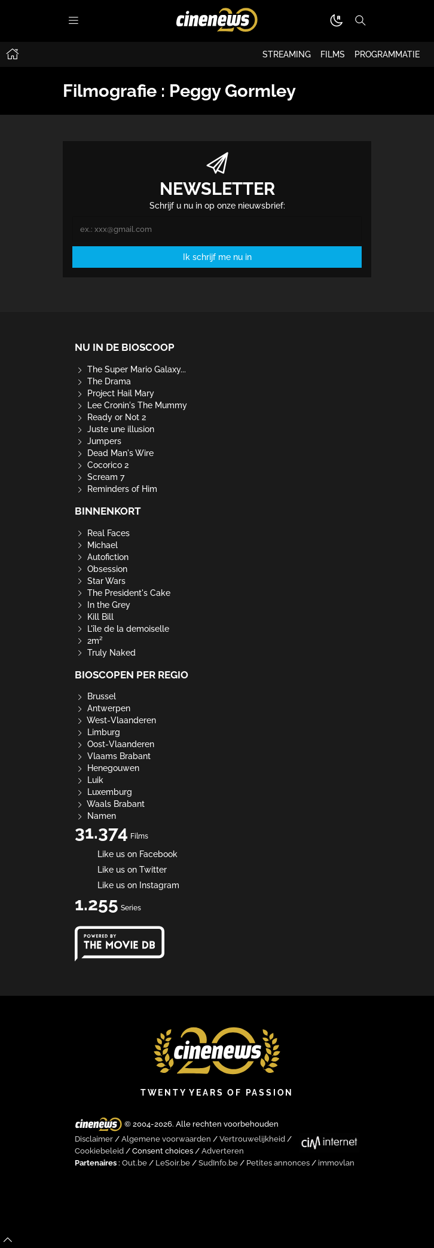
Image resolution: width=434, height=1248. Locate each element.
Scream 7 (99, 477)
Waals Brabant (110, 804)
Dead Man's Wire (114, 453)
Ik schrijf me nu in (217, 257)
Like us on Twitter (121, 869)
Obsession (101, 569)
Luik (89, 780)
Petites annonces (278, 1162)
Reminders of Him (116, 489)
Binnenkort (108, 511)
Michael (96, 545)
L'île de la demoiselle (122, 629)
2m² (89, 641)
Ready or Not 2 (110, 417)
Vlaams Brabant (113, 756)
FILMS (332, 54)
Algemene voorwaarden (166, 1138)
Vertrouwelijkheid (252, 1138)
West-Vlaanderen (115, 720)
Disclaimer (94, 1138)
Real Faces (102, 533)
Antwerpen (102, 708)
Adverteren (222, 1150)
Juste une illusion (114, 429)
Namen (95, 816)
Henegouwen (107, 768)
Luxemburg (103, 792)
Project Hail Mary (114, 393)
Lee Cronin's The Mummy (131, 405)
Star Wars (100, 581)
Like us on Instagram (127, 885)
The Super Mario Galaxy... (130, 369)
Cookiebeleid (99, 1150)
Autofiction (102, 557)
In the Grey (102, 605)
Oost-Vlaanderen (114, 744)
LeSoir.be (172, 1162)
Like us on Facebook (126, 854)
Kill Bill (94, 617)
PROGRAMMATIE (387, 54)
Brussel (95, 696)
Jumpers (98, 441)
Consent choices (162, 1150)
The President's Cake (122, 593)
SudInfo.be (218, 1162)
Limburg (97, 732)
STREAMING (286, 54)
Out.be (134, 1162)
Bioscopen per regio (131, 675)
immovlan (336, 1162)
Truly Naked (105, 652)
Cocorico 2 (102, 465)
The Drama (103, 381)
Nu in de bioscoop (125, 347)
